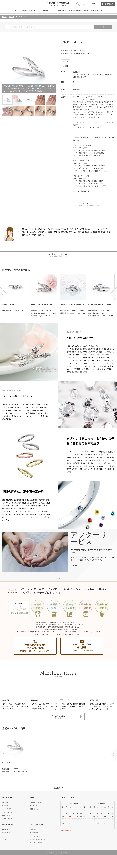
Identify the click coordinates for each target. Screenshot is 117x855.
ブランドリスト (7, 833)
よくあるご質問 (35, 836)
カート (84, 4)
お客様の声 (33, 805)
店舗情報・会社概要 (36, 802)
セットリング (6, 809)
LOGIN (93, 4)
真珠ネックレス (7, 819)
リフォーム (5, 840)
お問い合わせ (34, 809)
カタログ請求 (34, 833)
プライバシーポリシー (37, 843)
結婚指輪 (5, 805)
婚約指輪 (5, 802)
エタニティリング (7, 812)
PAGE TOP (58, 788)
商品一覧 (11, 17)
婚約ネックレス (7, 816)
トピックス (5, 836)
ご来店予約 (109, 4)
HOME (4, 17)
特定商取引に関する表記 (37, 840)
